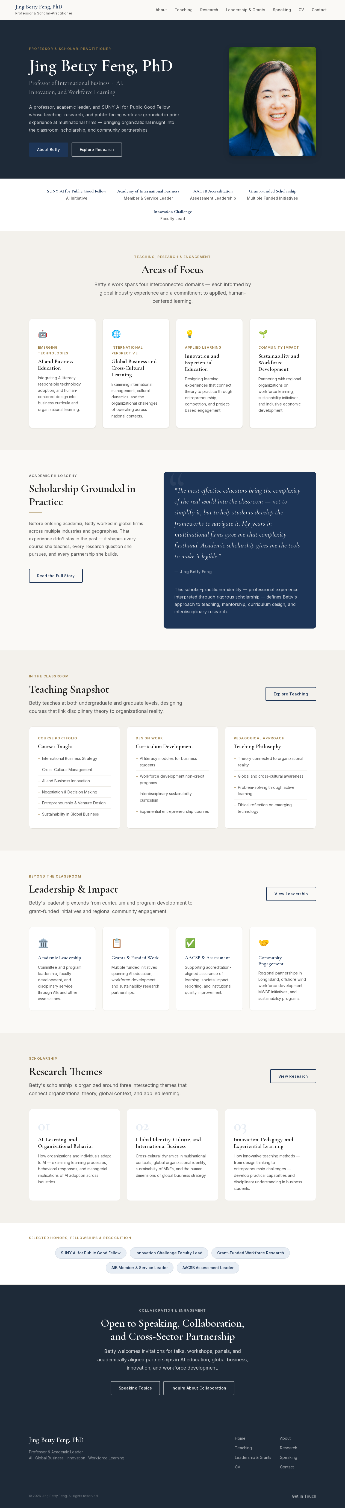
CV (301, 9)
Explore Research (97, 149)
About (161, 9)
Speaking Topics (135, 1388)
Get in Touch (304, 1496)
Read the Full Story (56, 575)
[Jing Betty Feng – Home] (43, 10)
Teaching (184, 9)
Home (240, 1438)
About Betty (48, 149)
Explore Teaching (291, 694)
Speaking (282, 9)
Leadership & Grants (245, 9)
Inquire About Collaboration (199, 1388)
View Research (293, 1076)
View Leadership (291, 893)
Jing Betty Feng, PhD (56, 1440)
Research (209, 9)
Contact (319, 9)
